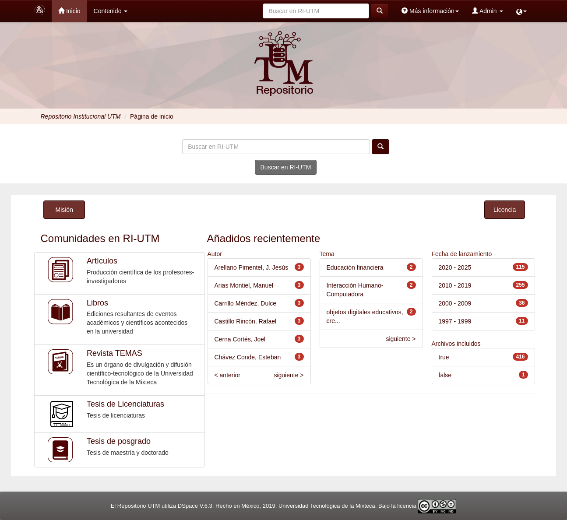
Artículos (102, 260)
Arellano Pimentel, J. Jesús (252, 267)
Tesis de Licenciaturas (125, 404)
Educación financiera (355, 267)
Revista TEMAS (114, 353)
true (444, 357)
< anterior (228, 375)
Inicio (69, 10)
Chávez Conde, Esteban (248, 357)
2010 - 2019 (455, 285)
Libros (97, 303)
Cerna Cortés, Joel (240, 339)
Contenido (111, 10)
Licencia (504, 209)
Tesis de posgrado (119, 441)
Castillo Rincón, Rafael (246, 321)
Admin (487, 10)
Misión (64, 209)
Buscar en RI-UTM (286, 167)
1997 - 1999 (455, 321)
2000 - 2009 (455, 303)
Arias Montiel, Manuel (244, 285)
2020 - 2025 (455, 267)
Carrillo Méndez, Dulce (246, 303)
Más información (430, 10)
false (445, 375)
